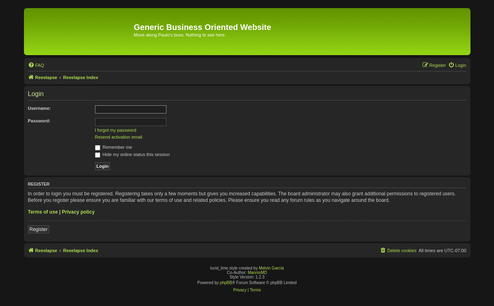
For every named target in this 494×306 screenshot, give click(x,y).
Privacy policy (78, 212)
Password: (39, 120)
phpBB (226, 282)
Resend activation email (118, 137)
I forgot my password (115, 130)
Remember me (113, 147)
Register (39, 229)
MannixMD (257, 272)
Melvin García (271, 268)
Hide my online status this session (132, 154)
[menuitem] (36, 65)
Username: (39, 108)
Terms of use (43, 212)
